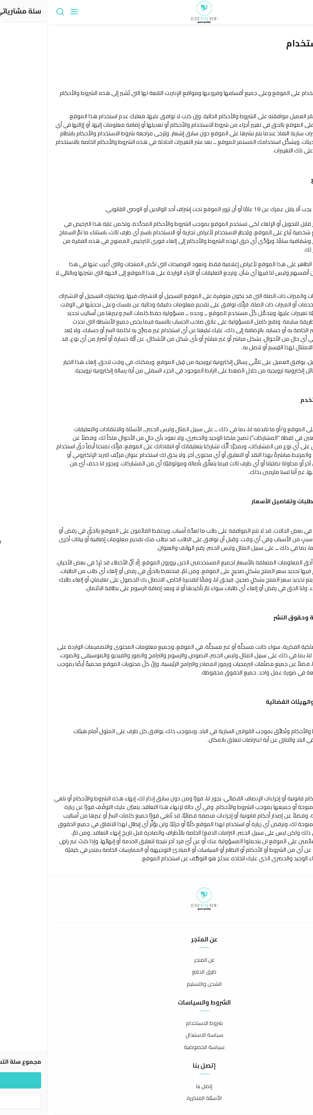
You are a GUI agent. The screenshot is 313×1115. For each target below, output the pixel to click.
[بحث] (12, 12)
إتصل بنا (156, 1086)
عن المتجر (156, 960)
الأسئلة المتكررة (156, 1098)
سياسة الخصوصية (156, 1047)
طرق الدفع (156, 972)
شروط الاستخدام (156, 1023)
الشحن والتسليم (156, 984)
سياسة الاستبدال (157, 1035)
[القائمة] (26, 12)
